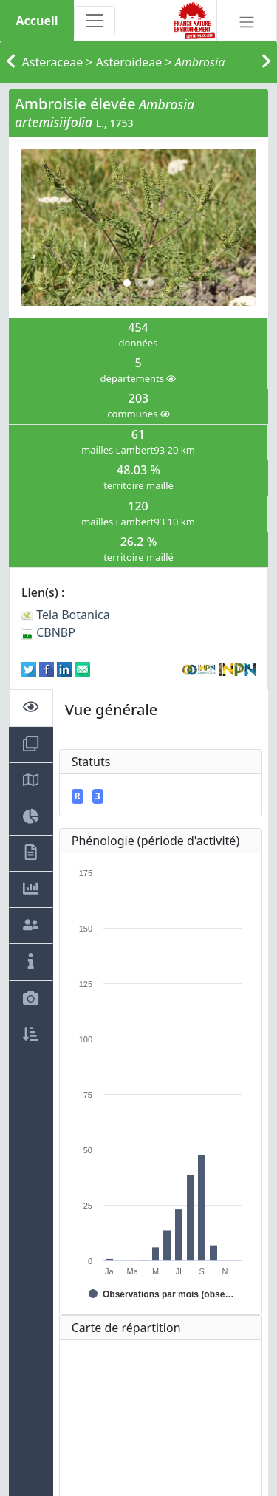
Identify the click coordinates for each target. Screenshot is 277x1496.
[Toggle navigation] (94, 20)
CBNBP (48, 632)
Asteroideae (129, 62)
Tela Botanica (65, 615)
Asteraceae (52, 62)
